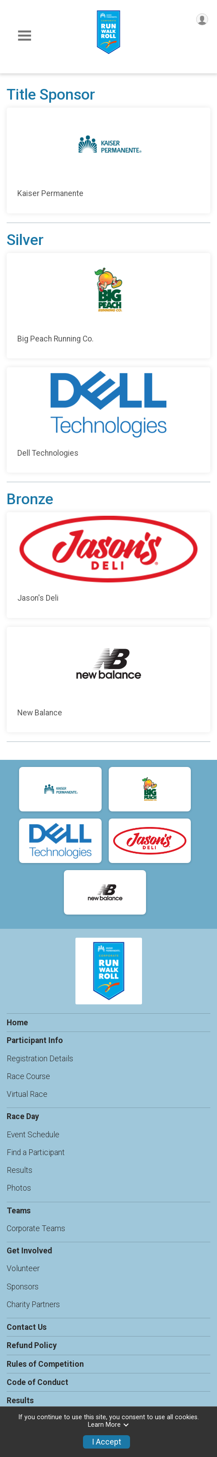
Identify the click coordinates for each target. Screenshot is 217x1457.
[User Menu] (202, 19)
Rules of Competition (45, 1364)
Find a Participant (36, 1152)
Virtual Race (27, 1094)
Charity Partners (33, 1304)
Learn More (109, 1425)
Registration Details (40, 1058)
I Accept (106, 1441)
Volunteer (23, 1268)
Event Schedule (33, 1134)
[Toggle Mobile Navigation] (24, 36)
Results (19, 1170)
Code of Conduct (37, 1382)
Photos (19, 1188)
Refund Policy (32, 1345)
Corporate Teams (36, 1228)
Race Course (28, 1076)
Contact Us (27, 1327)
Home (17, 1022)
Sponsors (23, 1286)
